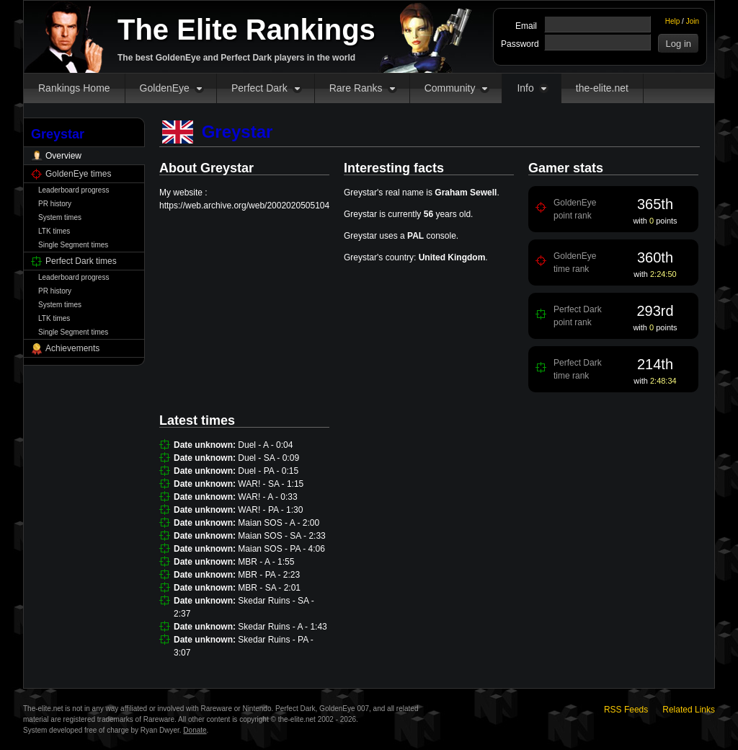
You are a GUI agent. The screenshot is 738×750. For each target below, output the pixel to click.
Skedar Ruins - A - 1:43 (282, 627)
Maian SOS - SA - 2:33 (281, 536)
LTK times (54, 231)
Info (525, 88)
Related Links (688, 710)
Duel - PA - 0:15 (268, 471)
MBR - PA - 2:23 (269, 575)
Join (692, 21)
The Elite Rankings (246, 29)
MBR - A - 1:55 (266, 562)
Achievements (72, 348)
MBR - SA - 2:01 (269, 588)
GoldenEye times (78, 174)
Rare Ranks (356, 88)
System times (59, 217)
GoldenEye (165, 88)
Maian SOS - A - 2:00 (278, 523)
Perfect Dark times (81, 261)
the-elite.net (602, 88)
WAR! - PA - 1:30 (270, 510)
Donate (194, 730)
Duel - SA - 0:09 (268, 458)
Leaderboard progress (73, 190)
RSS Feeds (626, 710)
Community (450, 88)
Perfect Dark (259, 88)
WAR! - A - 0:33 (267, 497)
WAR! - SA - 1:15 (270, 484)
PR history (54, 204)
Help (672, 21)
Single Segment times (73, 245)
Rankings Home (74, 88)
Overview (63, 156)
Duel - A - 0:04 (265, 445)
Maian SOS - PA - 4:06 (281, 549)
